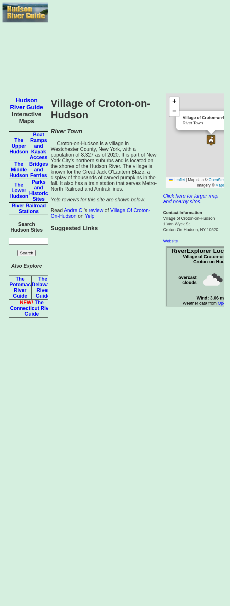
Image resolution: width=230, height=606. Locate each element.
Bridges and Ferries (38, 169)
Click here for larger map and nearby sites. (190, 198)
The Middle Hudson (18, 169)
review (96, 210)
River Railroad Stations (29, 208)
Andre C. (74, 210)
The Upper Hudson (18, 146)
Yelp (90, 216)
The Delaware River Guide (43, 287)
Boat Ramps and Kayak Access (38, 146)
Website (170, 241)
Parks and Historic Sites (38, 190)
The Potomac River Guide (20, 287)
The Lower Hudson (18, 190)
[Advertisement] (137, 47)
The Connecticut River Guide (31, 308)
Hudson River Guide (26, 103)
